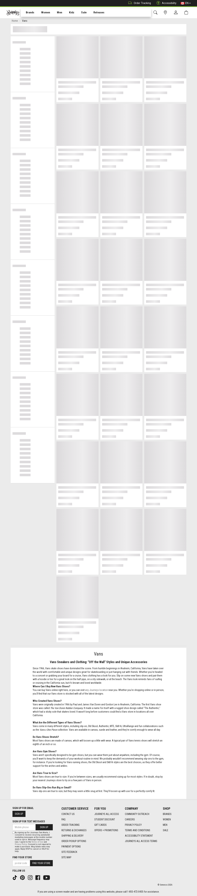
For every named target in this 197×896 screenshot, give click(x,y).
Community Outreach (137, 814)
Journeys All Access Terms (141, 841)
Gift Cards (100, 824)
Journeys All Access (106, 814)
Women (42, 12)
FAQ (63, 819)
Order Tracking (139, 3)
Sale (79, 12)
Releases (93, 12)
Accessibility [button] (165, 3)
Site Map (66, 857)
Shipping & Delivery (72, 835)
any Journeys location (96, 690)
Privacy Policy (133, 824)
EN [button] (186, 3)
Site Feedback (69, 852)
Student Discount (104, 819)
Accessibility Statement (139, 835)
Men (56, 12)
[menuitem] (28, 12)
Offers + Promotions (106, 830)
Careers (130, 819)
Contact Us (68, 814)
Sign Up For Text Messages (28, 821)
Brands (28, 12)
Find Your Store (22, 857)
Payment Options (71, 846)
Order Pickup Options (73, 841)
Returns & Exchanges (74, 830)
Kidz (67, 12)
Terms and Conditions (137, 830)
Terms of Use (37, 842)
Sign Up (19, 813)
